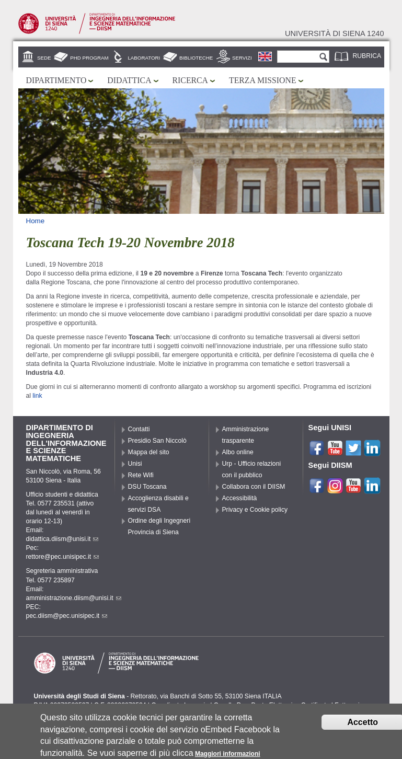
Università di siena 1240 (334, 33)
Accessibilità (239, 498)
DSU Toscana (147, 486)
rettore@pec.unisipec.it (62, 556)
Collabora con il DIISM (253, 486)
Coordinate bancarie (179, 705)
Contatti (139, 429)
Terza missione (262, 80)
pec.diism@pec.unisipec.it (67, 615)
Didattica (129, 80)
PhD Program (89, 58)
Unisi (135, 463)
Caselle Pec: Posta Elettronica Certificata (272, 705)
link (37, 395)
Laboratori (144, 58)
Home (35, 221)
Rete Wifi (141, 475)
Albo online (238, 452)
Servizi (242, 58)
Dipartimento (56, 80)
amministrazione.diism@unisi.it (73, 598)
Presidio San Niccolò (157, 440)
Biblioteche (196, 58)
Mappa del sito (148, 452)
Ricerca (190, 80)
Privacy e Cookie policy (255, 509)
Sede (44, 58)
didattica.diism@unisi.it (62, 539)
